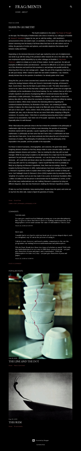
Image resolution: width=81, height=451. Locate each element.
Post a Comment (15, 263)
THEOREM (15, 422)
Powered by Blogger (40, 440)
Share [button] (10, 200)
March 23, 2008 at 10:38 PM (24, 258)
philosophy (21, 203)
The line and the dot (24, 361)
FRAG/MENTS (28, 6)
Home (18, 12)
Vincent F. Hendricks (18, 38)
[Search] (71, 6)
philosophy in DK (30, 203)
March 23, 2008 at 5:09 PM (24, 226)
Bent (17, 232)
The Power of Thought (63, 33)
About (25, 12)
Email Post (17, 200)
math (15, 203)
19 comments (18, 426)
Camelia (18, 215)
